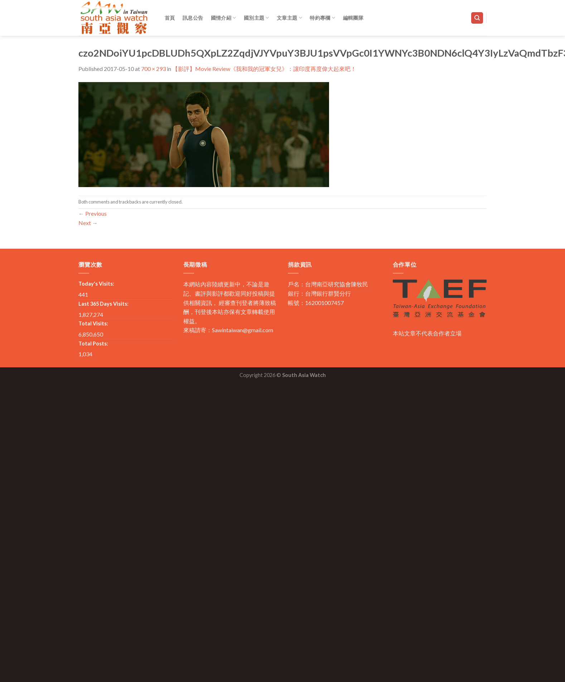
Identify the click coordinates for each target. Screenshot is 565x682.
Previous (92, 213)
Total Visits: (93, 323)
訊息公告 (193, 18)
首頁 (170, 18)
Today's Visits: (96, 284)
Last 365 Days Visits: (103, 304)
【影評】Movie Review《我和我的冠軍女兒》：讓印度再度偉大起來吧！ (264, 68)
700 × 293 (153, 68)
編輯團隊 (353, 18)
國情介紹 (223, 17)
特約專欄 (322, 17)
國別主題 (256, 17)
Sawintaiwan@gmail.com (242, 329)
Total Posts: (93, 343)
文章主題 (289, 17)
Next (88, 222)
